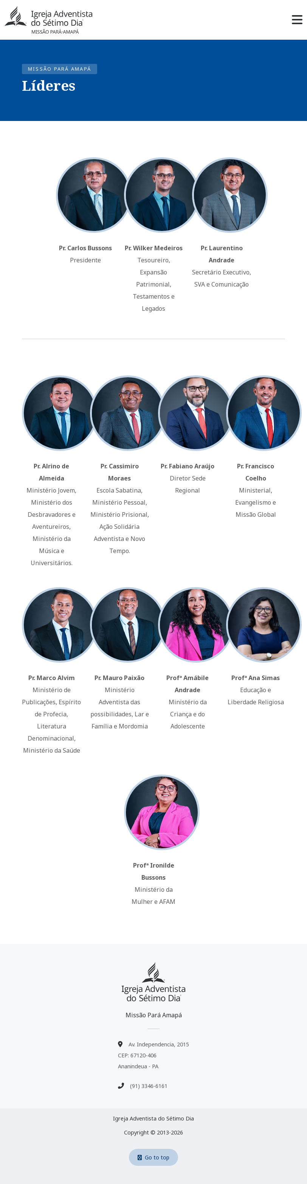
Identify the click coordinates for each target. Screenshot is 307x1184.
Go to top (153, 1157)
